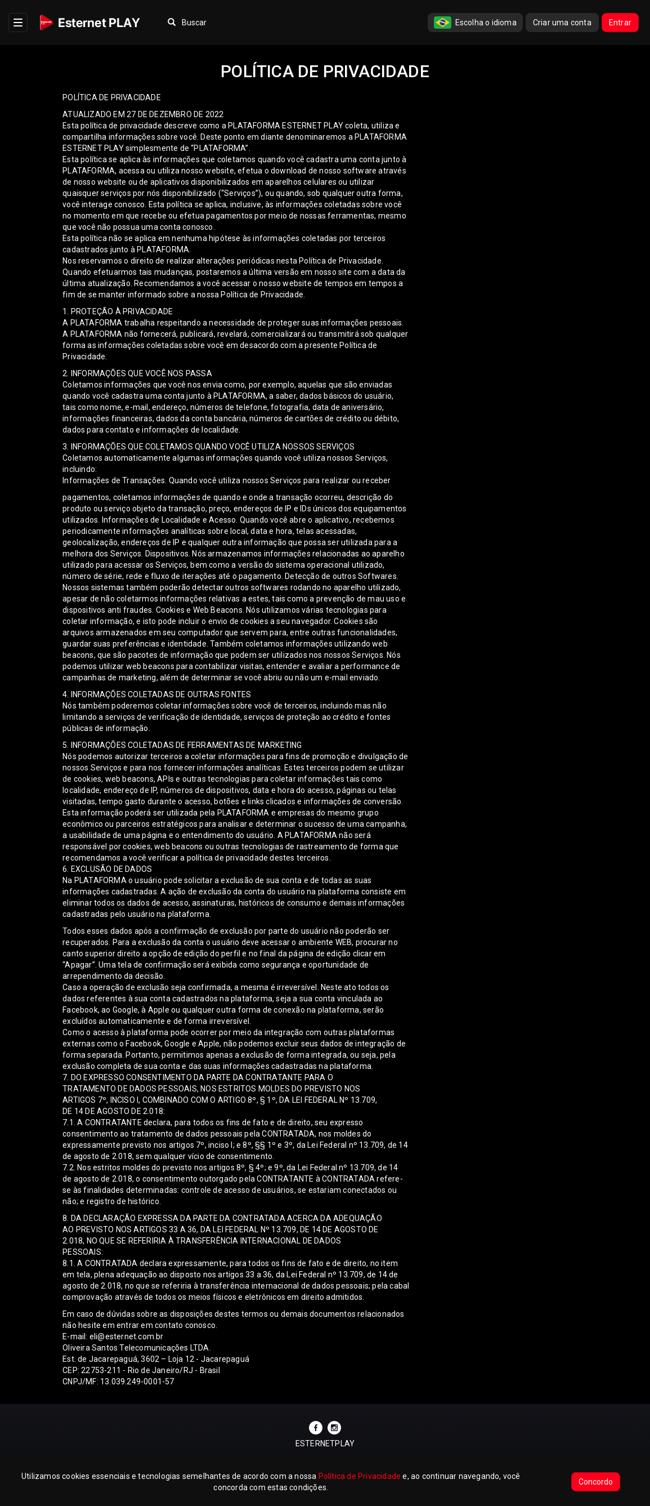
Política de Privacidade (360, 1476)
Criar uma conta (562, 22)
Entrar (620, 22)
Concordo (596, 1481)
